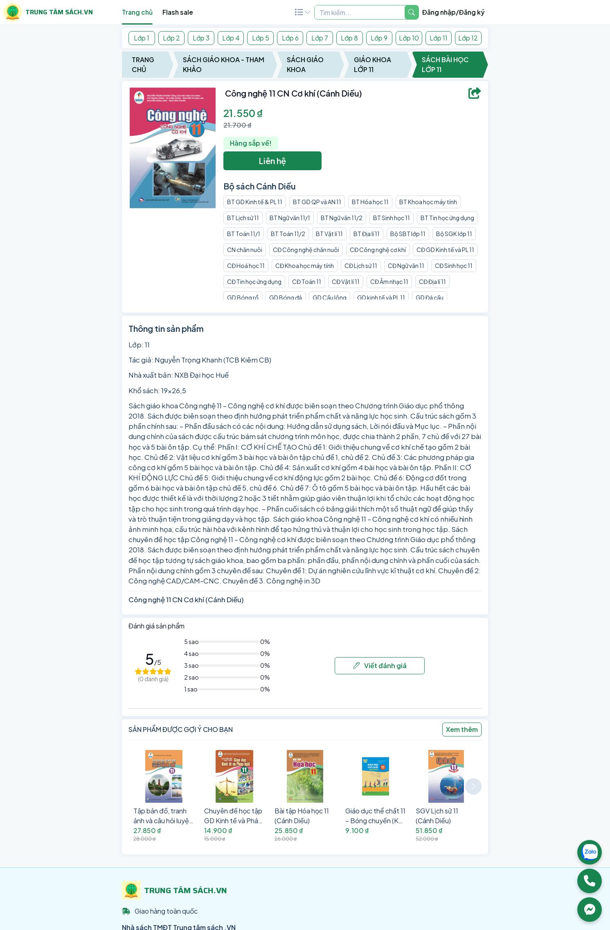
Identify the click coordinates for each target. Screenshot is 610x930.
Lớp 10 (409, 38)
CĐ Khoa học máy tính (304, 265)
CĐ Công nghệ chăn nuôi (306, 249)
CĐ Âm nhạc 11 (389, 281)
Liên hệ (272, 160)
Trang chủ (137, 12)
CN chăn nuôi (244, 249)
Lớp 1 (141, 38)
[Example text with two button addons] (360, 12)
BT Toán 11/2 (288, 233)
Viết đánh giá (380, 665)
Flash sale (177, 12)
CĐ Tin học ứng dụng (254, 281)
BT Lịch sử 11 (243, 217)
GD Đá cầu (429, 297)
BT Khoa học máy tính (428, 201)
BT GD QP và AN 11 (317, 201)
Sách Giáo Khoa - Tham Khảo (223, 64)
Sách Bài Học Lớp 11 (445, 64)
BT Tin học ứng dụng (447, 217)
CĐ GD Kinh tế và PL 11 (445, 249)
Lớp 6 (290, 38)
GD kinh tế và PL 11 (381, 297)
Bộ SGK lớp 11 (454, 233)
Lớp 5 (260, 38)
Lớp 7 (319, 38)
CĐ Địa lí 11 (432, 281)
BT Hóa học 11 (370, 201)
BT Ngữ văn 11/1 (290, 217)
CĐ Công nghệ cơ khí (378, 249)
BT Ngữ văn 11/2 (341, 217)
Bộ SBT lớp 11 (407, 233)
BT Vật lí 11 (329, 233)
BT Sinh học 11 (391, 217)
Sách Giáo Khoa (305, 64)
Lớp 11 (439, 38)
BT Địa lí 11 (366, 233)
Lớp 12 (468, 38)
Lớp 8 (349, 38)
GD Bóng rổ (243, 297)
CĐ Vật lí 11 (346, 281)
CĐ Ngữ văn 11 (406, 265)
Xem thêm (462, 729)
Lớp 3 (201, 38)
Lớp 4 (231, 38)
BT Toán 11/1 (243, 233)
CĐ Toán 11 (306, 281)
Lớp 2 (171, 38)
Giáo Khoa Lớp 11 (372, 64)
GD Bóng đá (285, 297)
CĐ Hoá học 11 (246, 265)
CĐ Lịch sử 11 (360, 265)
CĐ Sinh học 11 (454, 265)
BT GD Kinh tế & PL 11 (254, 201)
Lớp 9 (379, 38)
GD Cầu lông (330, 297)
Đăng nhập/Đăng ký (453, 12)
